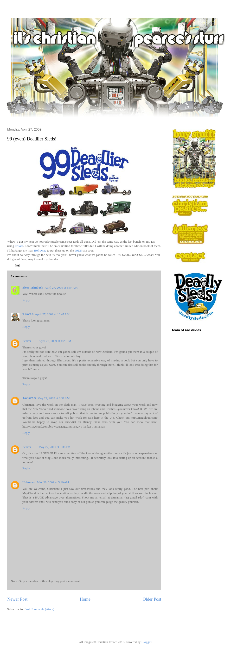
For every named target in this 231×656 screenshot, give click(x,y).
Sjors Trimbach (32, 287)
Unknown (28, 482)
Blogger (146, 642)
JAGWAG (29, 398)
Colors (19, 246)
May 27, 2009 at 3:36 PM (54, 447)
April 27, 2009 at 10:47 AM (52, 314)
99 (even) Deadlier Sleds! (32, 138)
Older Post (152, 599)
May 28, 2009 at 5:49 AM (53, 482)
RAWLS (27, 314)
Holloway (40, 250)
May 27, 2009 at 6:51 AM (54, 398)
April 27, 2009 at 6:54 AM (61, 287)
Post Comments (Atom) (39, 609)
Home (85, 599)
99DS (78, 250)
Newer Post (17, 599)
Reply (26, 300)
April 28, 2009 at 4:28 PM (54, 341)
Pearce (26, 341)
